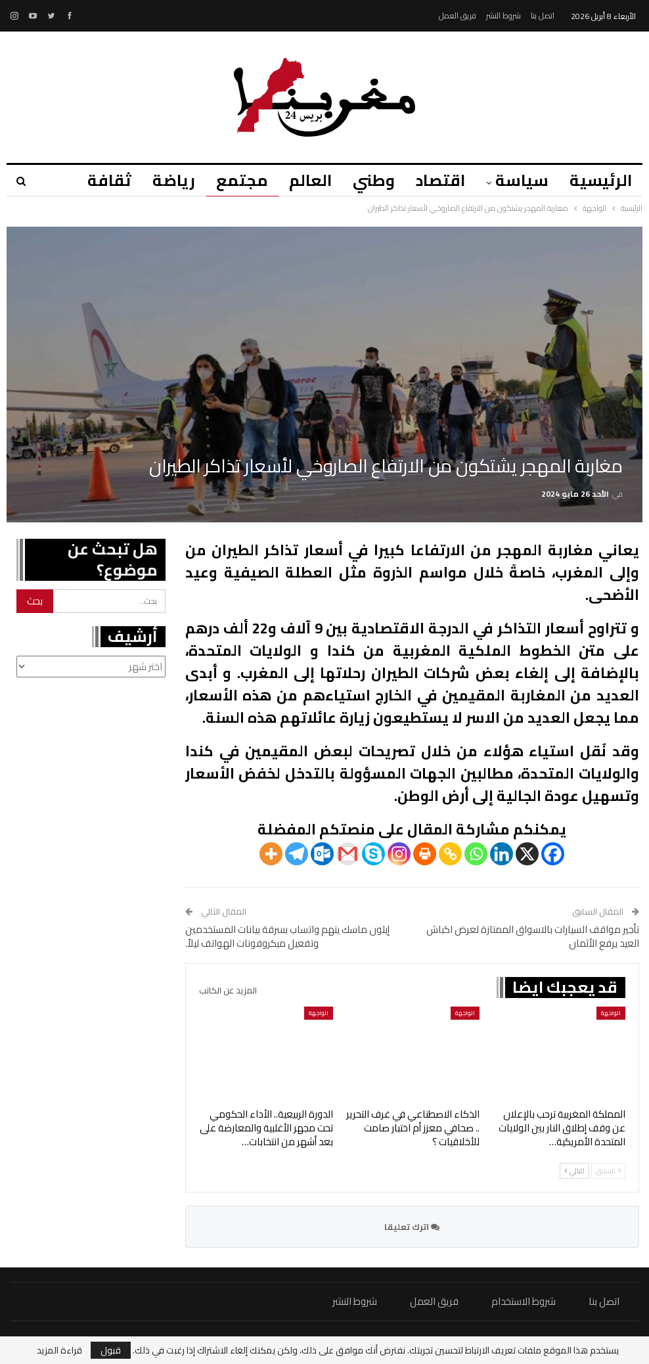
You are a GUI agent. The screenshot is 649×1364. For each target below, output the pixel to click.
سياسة (520, 180)
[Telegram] (296, 853)
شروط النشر (503, 15)
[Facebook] (552, 853)
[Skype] (373, 853)
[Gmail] (347, 853)
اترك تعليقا (411, 1227)
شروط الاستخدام (523, 1301)
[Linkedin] (501, 853)
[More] (270, 853)
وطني (368, 180)
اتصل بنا (542, 15)
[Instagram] (399, 853)
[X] (527, 853)
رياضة (162, 180)
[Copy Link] (450, 853)
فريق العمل (457, 15)
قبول (111, 1350)
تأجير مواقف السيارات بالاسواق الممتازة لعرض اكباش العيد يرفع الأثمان (532, 936)
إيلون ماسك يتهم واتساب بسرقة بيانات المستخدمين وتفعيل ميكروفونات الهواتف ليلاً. (287, 936)
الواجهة (611, 1012)
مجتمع (232, 180)
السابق (608, 1170)
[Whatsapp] (475, 853)
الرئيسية (601, 180)
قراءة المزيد (59, 1350)
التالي (574, 1170)
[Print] (424, 853)
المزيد (95, 180)
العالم (302, 180)
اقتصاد (436, 180)
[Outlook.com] (322, 853)
